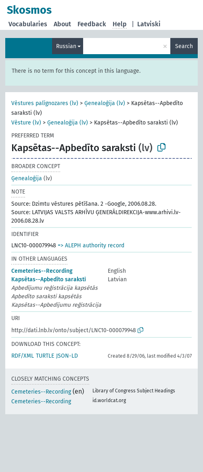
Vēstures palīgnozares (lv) (44, 103)
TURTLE (45, 355)
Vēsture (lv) (26, 122)
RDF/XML (22, 355)
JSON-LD (67, 355)
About (62, 24)
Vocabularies (27, 24)
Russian (66, 46)
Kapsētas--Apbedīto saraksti (48, 279)
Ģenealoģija (26, 178)
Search (184, 46)
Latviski (149, 24)
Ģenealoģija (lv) (104, 103)
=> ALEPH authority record (91, 245)
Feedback (91, 24)
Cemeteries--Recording (42, 271)
